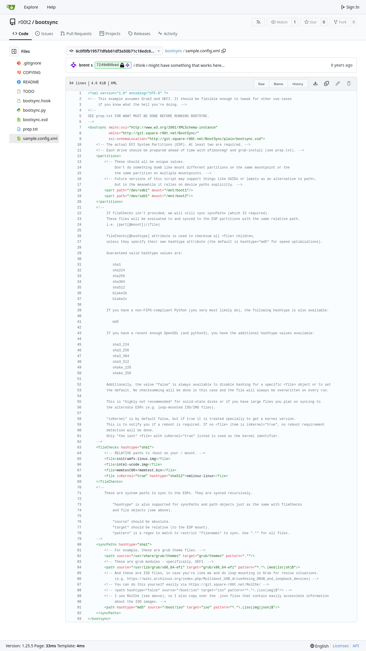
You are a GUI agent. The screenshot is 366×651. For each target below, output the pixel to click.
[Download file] (315, 84)
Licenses (341, 645)
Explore (31, 7)
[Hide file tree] (14, 51)
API (356, 645)
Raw (261, 84)
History (298, 84)
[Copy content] (326, 84)
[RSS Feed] (258, 22)
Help (51, 7)
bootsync (46, 22)
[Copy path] (224, 51)
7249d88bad (113, 65)
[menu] (319, 646)
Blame (278, 84)
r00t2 (24, 22)
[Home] (11, 7)
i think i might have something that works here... (179, 65)
